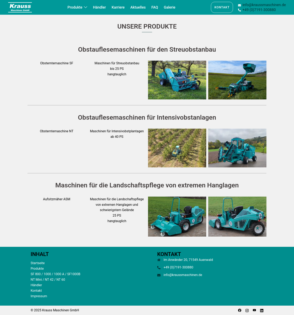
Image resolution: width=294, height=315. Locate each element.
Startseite (38, 263)
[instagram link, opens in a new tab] (247, 310)
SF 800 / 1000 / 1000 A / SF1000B (55, 274)
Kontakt (221, 7)
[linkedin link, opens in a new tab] (261, 310)
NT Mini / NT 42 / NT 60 (48, 280)
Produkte (74, 7)
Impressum (39, 296)
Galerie (169, 7)
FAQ (154, 7)
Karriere (118, 7)
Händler (99, 7)
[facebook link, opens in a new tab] (239, 310)
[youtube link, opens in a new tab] (254, 310)
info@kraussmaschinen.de (183, 275)
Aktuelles (138, 7)
